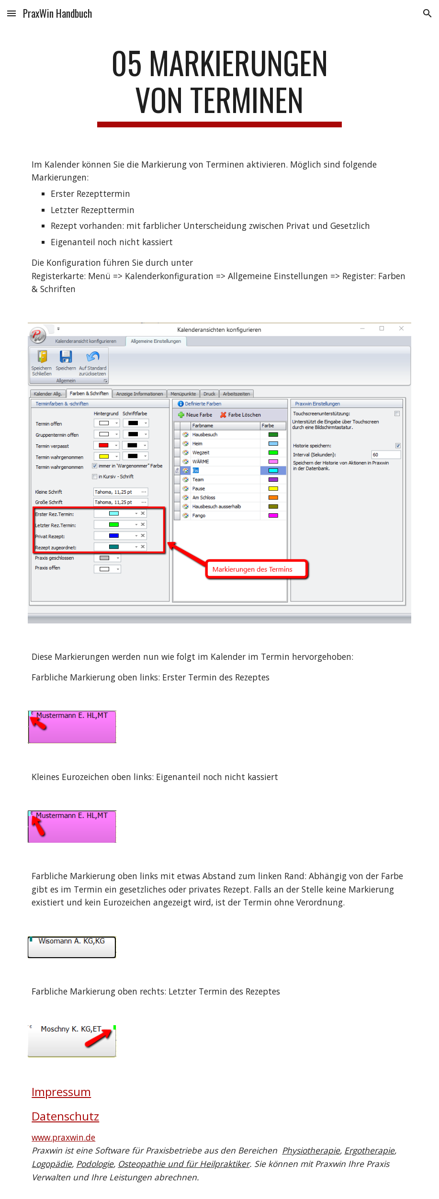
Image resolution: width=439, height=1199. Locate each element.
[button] (11, 13)
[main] (219, 85)
